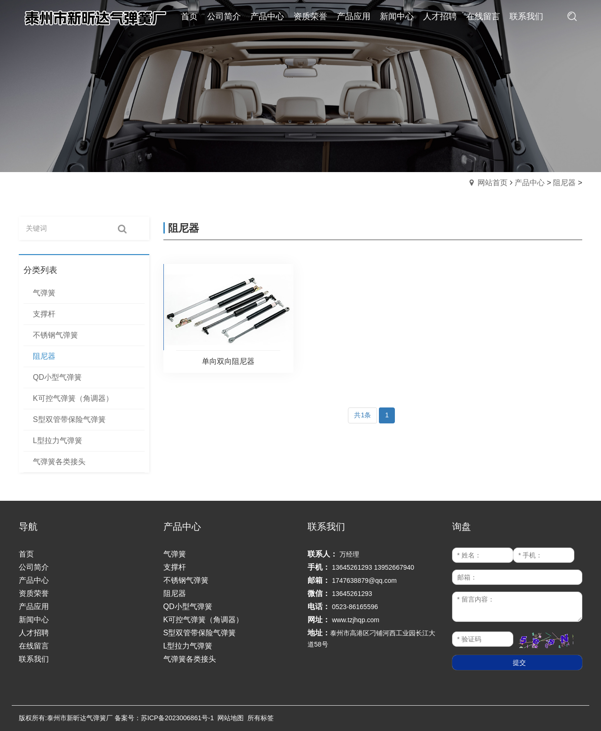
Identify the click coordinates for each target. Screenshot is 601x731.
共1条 (362, 415)
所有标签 (260, 718)
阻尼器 (564, 183)
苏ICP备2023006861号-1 (177, 718)
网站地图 (230, 718)
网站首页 (493, 183)
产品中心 (530, 183)
